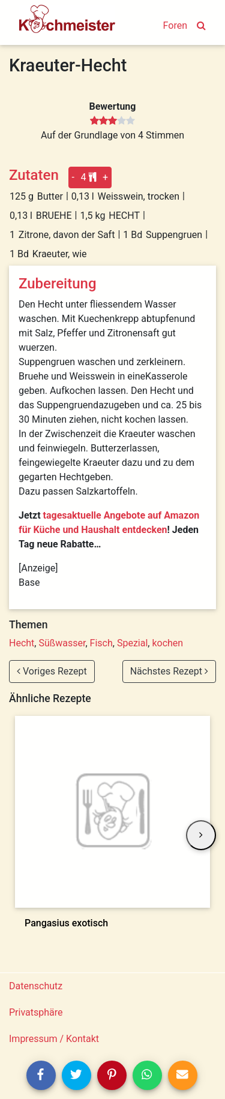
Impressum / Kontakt (54, 1038)
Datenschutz (35, 986)
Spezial (132, 643)
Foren (175, 25)
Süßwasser (61, 643)
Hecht (21, 643)
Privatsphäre (36, 1012)
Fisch (101, 643)
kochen (167, 643)
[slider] (112, 121)
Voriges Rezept (52, 671)
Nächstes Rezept (169, 671)
